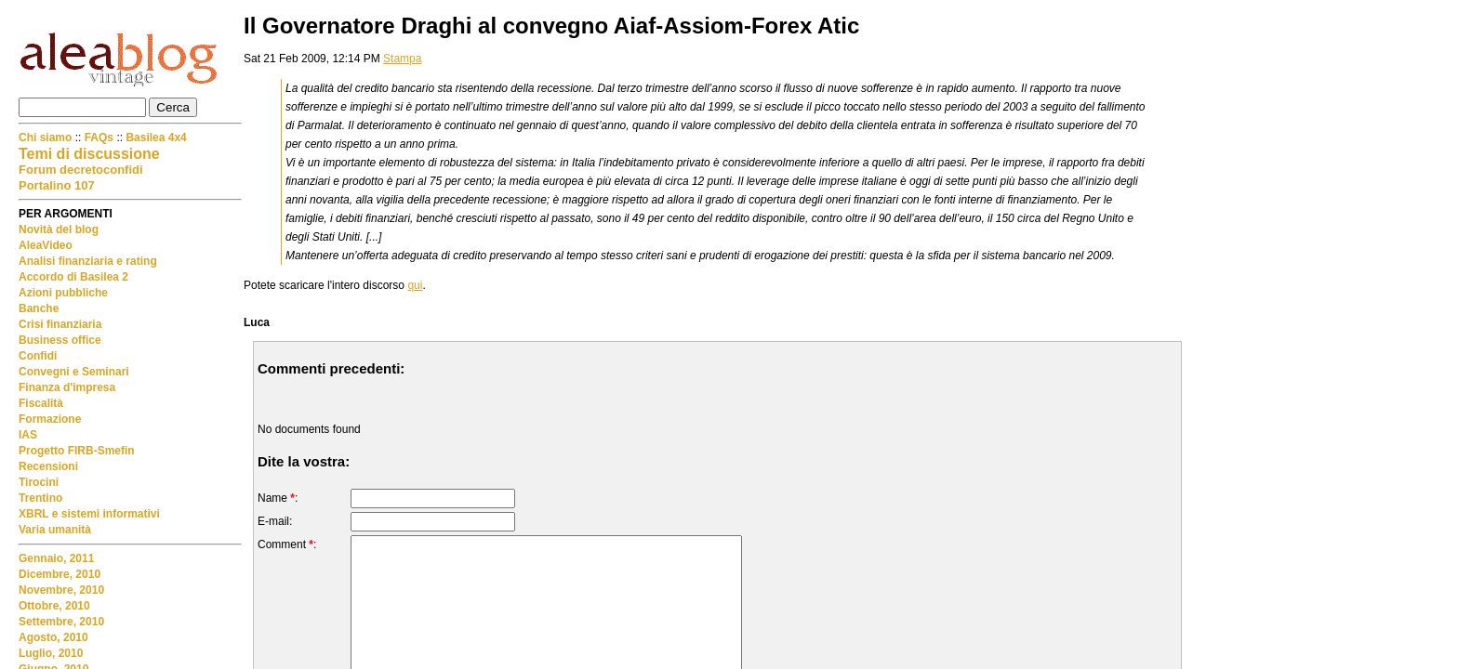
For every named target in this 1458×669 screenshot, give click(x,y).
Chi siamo (47, 137)
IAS (28, 434)
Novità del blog (59, 229)
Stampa (402, 58)
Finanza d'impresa (67, 387)
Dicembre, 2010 (59, 574)
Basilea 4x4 (156, 137)
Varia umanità (55, 529)
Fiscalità (41, 403)
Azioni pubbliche (63, 292)
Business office (60, 340)
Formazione (50, 419)
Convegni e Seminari (74, 371)
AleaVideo (46, 245)
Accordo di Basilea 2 (73, 276)
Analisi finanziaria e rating (88, 261)
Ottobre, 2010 (54, 605)
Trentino (40, 498)
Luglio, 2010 (51, 653)
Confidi (38, 355)
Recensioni (48, 466)
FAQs (99, 137)
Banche (39, 308)
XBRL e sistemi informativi (89, 513)
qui (414, 285)
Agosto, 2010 (53, 637)
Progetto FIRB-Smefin (77, 450)
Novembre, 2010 (61, 590)
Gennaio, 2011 (56, 558)
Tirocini (39, 482)
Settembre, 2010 (61, 621)
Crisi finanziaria (60, 324)
